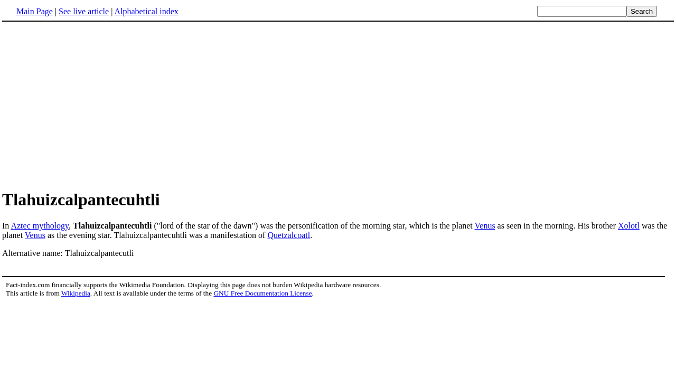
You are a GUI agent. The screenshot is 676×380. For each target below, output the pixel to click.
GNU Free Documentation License (262, 293)
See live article (84, 11)
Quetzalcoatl (288, 235)
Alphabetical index (146, 11)
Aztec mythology (40, 225)
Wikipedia (75, 293)
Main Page (34, 11)
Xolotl (629, 225)
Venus (485, 225)
